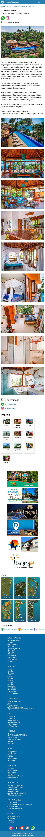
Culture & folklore (14, 648)
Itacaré (3, 6)
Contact (30, 835)
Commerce (12, 772)
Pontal (10, 669)
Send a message (14, 816)
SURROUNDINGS (14, 800)
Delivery (11, 774)
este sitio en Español (25, 629)
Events (10, 643)
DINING (10, 748)
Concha (10, 671)
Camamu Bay (13, 806)
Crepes (10, 757)
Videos (10, 661)
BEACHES (11, 666)
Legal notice (23, 835)
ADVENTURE (13, 698)
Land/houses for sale (15, 787)
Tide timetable (13, 724)
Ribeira (10, 678)
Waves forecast (13, 720)
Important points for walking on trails (21, 709)
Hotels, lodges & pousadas (17, 734)
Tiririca (10, 675)
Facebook (11, 822)
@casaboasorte (8, 408)
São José (31, 6)
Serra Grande (13, 693)
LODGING (11, 731)
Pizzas (10, 755)
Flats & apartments (14, 739)
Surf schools (12, 726)
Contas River (12, 656)
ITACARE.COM (6, 626)
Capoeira (11, 652)
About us (15, 835)
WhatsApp (11, 818)
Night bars (11, 760)
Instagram (11, 820)
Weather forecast (14, 722)
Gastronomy (12, 644)
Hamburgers (12, 759)
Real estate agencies (15, 785)
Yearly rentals (13, 789)
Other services (13, 778)
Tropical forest (13, 705)
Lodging (9, 6)
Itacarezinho (12, 692)
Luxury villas (12, 738)
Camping (11, 743)
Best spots (11, 718)
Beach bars (12, 753)
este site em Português (9, 629)
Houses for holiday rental (20, 6)
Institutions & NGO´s (15, 776)
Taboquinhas (12, 658)
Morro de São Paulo (15, 808)
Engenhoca (12, 688)
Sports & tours (13, 770)
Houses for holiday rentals (17, 736)
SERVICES (12, 765)
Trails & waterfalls (14, 701)
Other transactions (14, 795)
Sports (10, 703)
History (10, 654)
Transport (11, 768)
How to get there (14, 641)
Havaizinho (12, 690)
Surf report (11, 717)
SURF (10, 714)
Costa (10, 677)
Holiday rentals (13, 791)
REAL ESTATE (13, 783)
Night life (11, 646)
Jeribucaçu (12, 686)
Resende (11, 673)
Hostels (10, 741)
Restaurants (12, 751)
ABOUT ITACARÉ (14, 638)
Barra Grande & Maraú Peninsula (20, 805)
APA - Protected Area (15, 707)
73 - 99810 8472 (8, 404)
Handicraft (11, 650)
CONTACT (11, 813)
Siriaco (10, 680)
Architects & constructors (17, 793)
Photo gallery (12, 659)
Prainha (10, 682)
